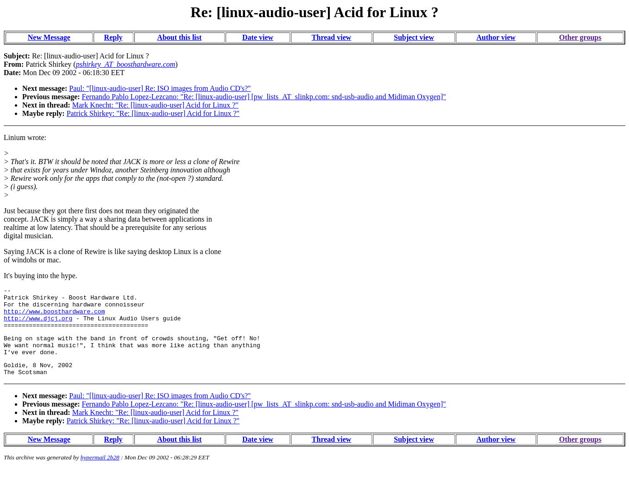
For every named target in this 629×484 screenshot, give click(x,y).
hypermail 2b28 (100, 472)
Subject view (414, 37)
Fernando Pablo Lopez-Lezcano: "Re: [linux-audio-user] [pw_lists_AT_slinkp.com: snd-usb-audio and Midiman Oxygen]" (264, 97)
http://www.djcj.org (38, 325)
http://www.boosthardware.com (54, 316)
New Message (49, 37)
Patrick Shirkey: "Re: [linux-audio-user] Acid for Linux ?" (153, 113)
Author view (496, 37)
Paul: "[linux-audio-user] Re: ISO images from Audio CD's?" (160, 88)
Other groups (580, 37)
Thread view (331, 37)
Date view (257, 37)
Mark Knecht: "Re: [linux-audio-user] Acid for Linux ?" (155, 105)
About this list (179, 37)
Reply (113, 37)
